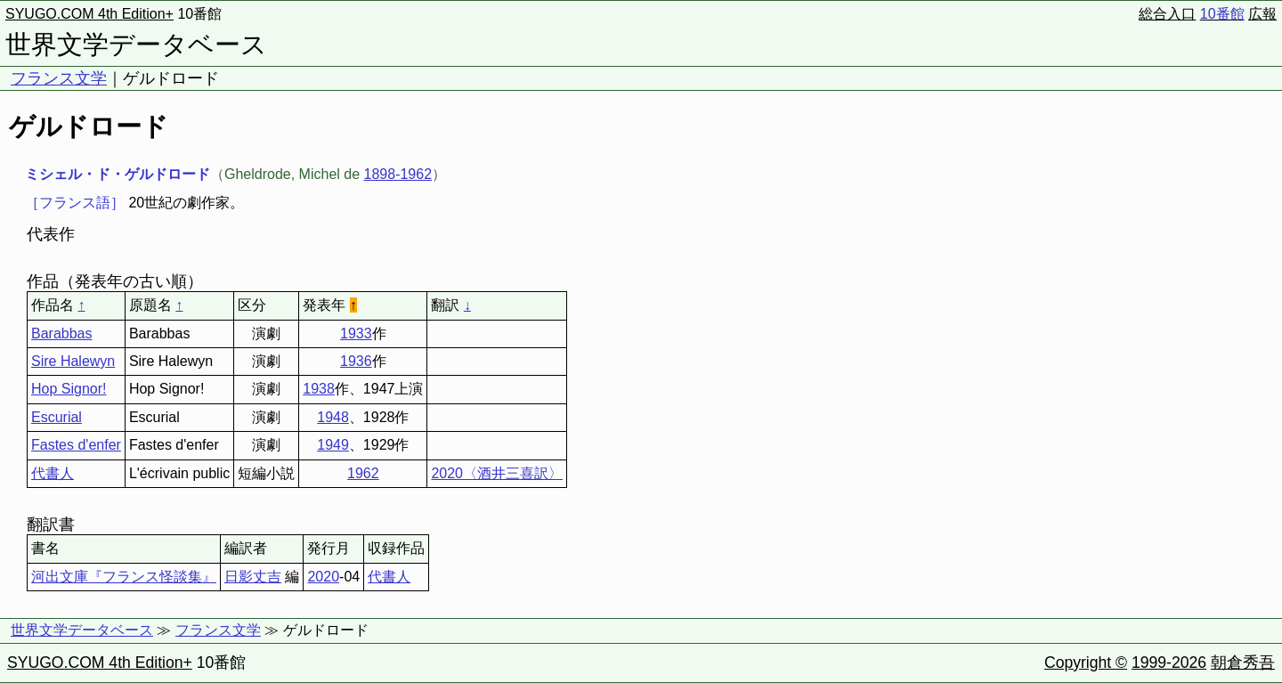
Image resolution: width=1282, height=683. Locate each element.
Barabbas (62, 333)
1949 (333, 444)
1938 (319, 388)
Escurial (56, 417)
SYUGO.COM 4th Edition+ (89, 13)
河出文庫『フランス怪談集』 (123, 576)
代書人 (52, 473)
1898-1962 (398, 174)
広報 (1262, 13)
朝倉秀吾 (1243, 662)
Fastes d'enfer (76, 444)
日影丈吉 (252, 576)
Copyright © (1085, 662)
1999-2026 (1169, 662)
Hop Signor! (69, 388)
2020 (323, 576)
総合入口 (1167, 13)
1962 (363, 473)
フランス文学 (59, 78)
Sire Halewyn (73, 361)
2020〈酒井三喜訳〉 (497, 473)
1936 (356, 361)
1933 (356, 333)
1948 (333, 417)
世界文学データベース (136, 44)
